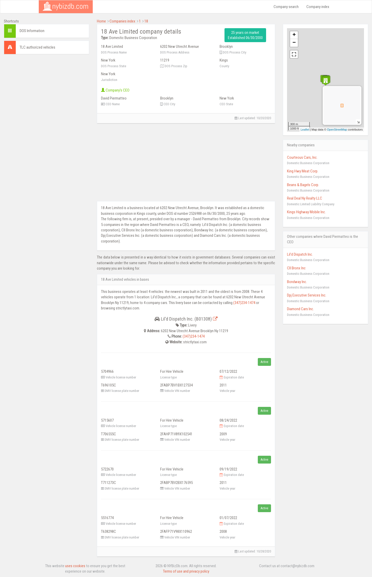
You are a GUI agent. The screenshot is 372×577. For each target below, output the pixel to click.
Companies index (122, 21)
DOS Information (32, 30)
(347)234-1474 (244, 302)
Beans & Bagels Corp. (303, 185)
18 (146, 21)
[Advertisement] (46, 90)
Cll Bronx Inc (296, 268)
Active (264, 362)
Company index (317, 6)
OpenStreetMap (337, 129)
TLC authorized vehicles (37, 47)
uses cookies (75, 566)
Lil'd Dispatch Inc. (300, 254)
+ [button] (294, 35)
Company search (286, 6)
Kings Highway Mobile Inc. (306, 212)
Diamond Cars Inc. (300, 309)
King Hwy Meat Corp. (302, 171)
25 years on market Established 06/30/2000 (245, 35)
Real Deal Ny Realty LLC (304, 198)
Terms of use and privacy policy (186, 571)
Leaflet (305, 129)
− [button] (294, 43)
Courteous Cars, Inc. (302, 157)
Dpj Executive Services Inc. (306, 295)
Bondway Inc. (297, 281)
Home (101, 21)
